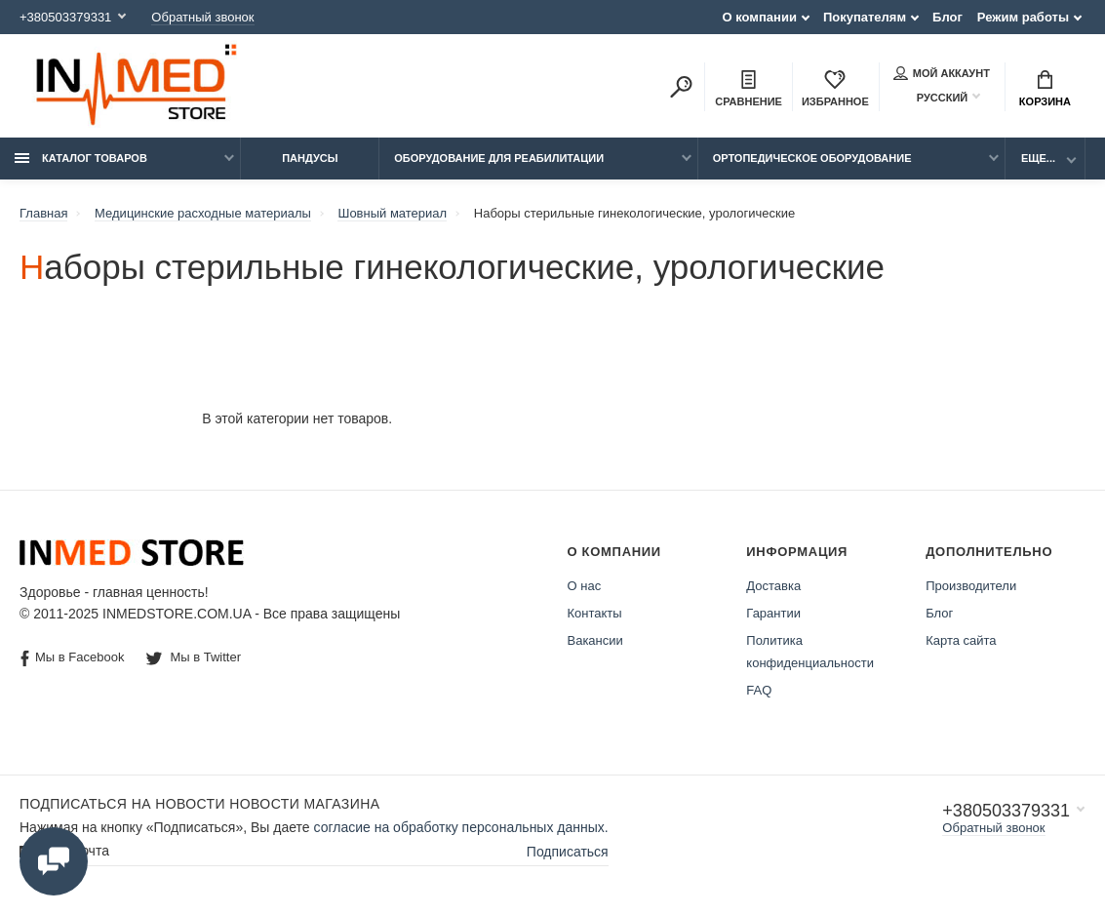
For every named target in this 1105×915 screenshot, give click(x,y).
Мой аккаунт (941, 73)
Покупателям (864, 17)
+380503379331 (65, 17)
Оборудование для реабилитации (499, 158)
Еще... (1038, 158)
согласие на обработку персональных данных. (461, 827)
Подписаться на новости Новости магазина (199, 804)
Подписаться (568, 851)
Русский (930, 97)
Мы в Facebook (72, 658)
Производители (971, 585)
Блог (947, 17)
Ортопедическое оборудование (812, 158)
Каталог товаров (81, 158)
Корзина (1045, 88)
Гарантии (773, 613)
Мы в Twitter (193, 657)
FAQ (758, 690)
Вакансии (595, 640)
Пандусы (309, 158)
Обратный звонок (202, 17)
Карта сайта (961, 640)
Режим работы (1023, 17)
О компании (760, 17)
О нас (585, 585)
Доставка (773, 585)
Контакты (595, 613)
